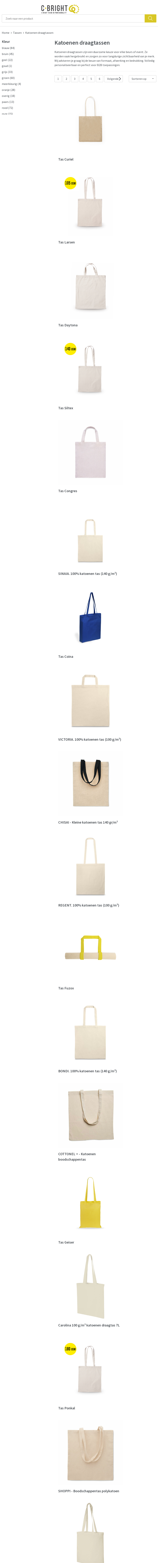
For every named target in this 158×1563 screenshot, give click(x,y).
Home (5, 32)
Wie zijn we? (48, 1470)
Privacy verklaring (131, 1476)
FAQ (83, 1470)
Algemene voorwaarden (135, 1465)
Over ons (46, 1465)
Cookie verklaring (131, 1470)
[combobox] (73, 18)
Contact (86, 1465)
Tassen (17, 32)
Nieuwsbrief (48, 1476)
